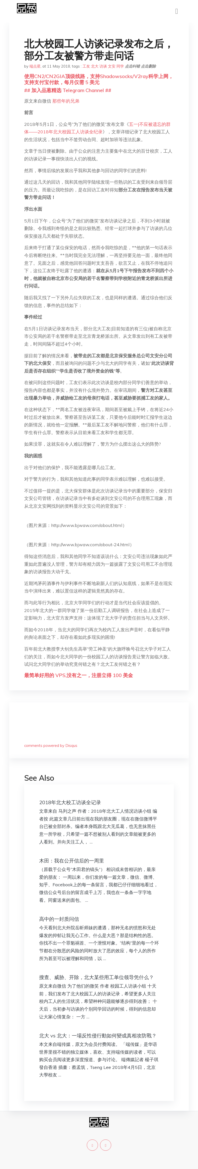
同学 (120, 66)
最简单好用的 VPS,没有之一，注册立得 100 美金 (78, 675)
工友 (86, 66)
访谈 (103, 66)
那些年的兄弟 (65, 101)
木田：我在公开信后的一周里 (71, 860)
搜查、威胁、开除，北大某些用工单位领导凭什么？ (96, 977)
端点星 (35, 66)
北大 (95, 66)
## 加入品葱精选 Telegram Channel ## (67, 90)
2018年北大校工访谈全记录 (70, 802)
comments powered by (50, 745)
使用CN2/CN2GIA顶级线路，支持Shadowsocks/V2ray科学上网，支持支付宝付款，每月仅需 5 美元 (98, 79)
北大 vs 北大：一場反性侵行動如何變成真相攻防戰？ (98, 1035)
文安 (111, 66)
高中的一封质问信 (59, 919)
